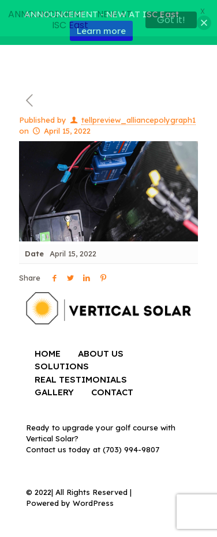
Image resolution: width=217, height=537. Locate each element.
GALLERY (54, 388)
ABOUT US (101, 350)
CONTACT (112, 388)
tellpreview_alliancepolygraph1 (138, 116)
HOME (48, 350)
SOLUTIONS (62, 362)
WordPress (93, 499)
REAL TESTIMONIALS (81, 375)
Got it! (171, 20)
